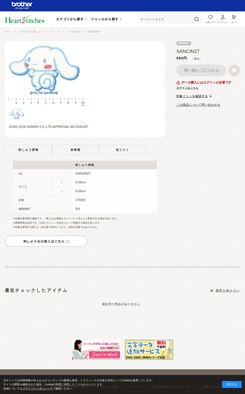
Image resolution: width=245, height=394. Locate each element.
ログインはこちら (187, 87)
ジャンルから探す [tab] (105, 19)
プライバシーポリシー (36, 388)
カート (234, 22)
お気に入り (211, 22)
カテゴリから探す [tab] (70, 19)
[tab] (194, 96)
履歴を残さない (228, 290)
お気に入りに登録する (234, 70)
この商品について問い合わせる (198, 104)
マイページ (222, 22)
